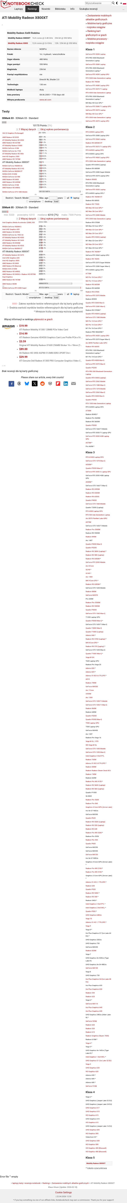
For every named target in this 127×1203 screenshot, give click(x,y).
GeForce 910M (91, 1086)
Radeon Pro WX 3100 (94, 872)
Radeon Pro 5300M (93, 603)
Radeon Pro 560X (92, 800)
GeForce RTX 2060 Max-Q (95, 392)
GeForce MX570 (92, 595)
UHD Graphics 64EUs (94, 915)
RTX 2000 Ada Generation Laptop (98, 219)
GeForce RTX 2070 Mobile (95, 295)
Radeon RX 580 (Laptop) (95, 555)
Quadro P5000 (91, 425)
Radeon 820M (91, 951)
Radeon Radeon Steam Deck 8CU (98, 770)
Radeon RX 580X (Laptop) (95, 551)
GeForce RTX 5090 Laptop (96, 54)
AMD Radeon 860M (9, 284)
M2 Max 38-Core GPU (94, 211)
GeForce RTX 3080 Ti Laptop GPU (98, 106)
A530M (88, 482)
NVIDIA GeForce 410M (10, 148)
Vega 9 (88, 926)
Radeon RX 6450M (93, 559)
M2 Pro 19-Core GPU (93, 281)
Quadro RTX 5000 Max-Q (95, 303)
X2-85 (88, 573)
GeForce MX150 (92, 854)
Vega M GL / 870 (92, 741)
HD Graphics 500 (92, 1144)
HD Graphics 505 (92, 1133)
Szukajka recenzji (88, 9)
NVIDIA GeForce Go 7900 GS (12, 235)
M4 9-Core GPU (91, 581)
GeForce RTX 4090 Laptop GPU (97, 74)
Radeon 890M (91, 537)
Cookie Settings (63, 1192)
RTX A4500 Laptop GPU (95, 150)
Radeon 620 (90, 1025)
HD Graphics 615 (92, 1115)
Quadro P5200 (91, 368)
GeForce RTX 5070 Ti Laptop (96, 89)
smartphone (33, 201)
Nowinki (46, 9)
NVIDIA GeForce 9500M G (11, 227)
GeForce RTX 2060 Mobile (95, 381)
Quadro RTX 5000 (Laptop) (96, 237)
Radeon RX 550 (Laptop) (95, 825)
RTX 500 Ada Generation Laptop (98, 515)
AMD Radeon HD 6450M (11, 182)
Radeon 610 (90, 1032)
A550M (88, 464)
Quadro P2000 (91, 716)
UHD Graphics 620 (93, 1068)
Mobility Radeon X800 (18, 43)
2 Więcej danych (26, 218)
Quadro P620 (91, 818)
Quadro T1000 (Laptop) (94, 632)
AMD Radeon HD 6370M (11, 143)
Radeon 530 (90, 993)
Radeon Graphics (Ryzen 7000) (97, 1036)
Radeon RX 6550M (93, 489)
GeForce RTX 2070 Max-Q (95, 364)
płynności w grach (43, 319)
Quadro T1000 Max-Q (94, 654)
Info (72, 9)
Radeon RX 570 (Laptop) (95, 646)
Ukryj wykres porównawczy (53, 129)
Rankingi (32, 9)
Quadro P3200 (91, 548)
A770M (88, 273)
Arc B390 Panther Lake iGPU (96, 343)
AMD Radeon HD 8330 (10, 137)
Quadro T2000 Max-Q (94, 628)
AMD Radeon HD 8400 (10, 180)
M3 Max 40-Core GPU (94, 208)
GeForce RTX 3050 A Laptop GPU (98, 472)
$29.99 (23, 356)
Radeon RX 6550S (92, 497)
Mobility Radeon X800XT (95, 1163)
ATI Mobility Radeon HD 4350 (13, 238)
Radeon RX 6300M (93, 584)
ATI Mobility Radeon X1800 (12, 146)
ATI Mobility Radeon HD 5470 (13, 255)
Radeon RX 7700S (92, 204)
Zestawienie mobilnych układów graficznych (70, 1183)
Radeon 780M (91, 683)
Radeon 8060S (91, 179)
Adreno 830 (90, 668)
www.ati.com (45, 99)
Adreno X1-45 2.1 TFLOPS (95, 882)
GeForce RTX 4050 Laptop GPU (97, 336)
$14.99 (23, 333)
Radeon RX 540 (91, 897)
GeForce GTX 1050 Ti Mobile (96, 701)
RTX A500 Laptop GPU (94, 511)
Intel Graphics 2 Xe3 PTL (95, 904)
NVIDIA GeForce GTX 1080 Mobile (14, 192)
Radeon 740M (91, 774)
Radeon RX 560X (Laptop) (95, 785)
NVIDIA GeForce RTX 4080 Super (14, 288)
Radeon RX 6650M (93, 284)
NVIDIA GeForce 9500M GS (12, 166)
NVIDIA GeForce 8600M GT (12, 171)
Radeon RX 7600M (93, 252)
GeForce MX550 (92, 686)
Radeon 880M (91, 591)
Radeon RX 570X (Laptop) (95, 639)
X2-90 (88, 570)
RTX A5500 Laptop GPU (95, 132)
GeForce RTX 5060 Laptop (96, 139)
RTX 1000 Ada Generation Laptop (98, 403)
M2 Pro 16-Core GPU (93, 325)
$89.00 (23, 349)
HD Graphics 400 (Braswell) (96, 1152)
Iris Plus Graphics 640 (94, 1011)
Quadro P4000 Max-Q (94, 544)
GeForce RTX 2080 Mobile (95, 215)
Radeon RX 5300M (93, 606)
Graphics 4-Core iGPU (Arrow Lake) (99, 807)
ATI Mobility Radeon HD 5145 (13, 169)
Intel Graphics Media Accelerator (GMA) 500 (18, 222)
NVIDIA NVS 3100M (9, 174)
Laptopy (18, 9)
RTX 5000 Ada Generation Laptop (98, 78)
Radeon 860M (91, 708)
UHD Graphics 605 (93, 1130)
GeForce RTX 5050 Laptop (96, 189)
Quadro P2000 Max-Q (94, 719)
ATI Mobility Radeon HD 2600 (13, 240)
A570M (88, 443)
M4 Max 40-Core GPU (94, 114)
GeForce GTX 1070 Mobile (96, 389)
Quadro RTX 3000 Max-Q (95, 396)
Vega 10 (89, 919)
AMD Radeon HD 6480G (11, 188)
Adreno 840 (90, 635)
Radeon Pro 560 (92, 803)
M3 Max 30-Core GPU (94, 233)
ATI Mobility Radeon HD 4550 (13, 140)
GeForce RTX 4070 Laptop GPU (97, 121)
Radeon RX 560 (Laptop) (95, 789)
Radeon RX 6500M (93, 493)
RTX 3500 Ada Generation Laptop (98, 117)
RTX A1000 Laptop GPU (95, 457)
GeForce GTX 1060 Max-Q (95, 613)
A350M (88, 694)
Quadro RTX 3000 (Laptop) (96, 378)
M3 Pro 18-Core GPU (93, 277)
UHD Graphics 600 (93, 1141)
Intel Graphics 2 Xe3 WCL (95, 908)
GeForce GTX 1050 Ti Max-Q (96, 705)
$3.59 (22, 341)
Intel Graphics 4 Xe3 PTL (95, 756)
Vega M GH (90, 657)
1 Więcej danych (26, 129)
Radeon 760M (91, 760)
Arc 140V (89, 577)
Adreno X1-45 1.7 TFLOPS (95, 922)
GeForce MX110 (92, 1004)
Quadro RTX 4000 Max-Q (95, 360)
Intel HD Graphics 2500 (10, 156)
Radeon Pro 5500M (93, 529)
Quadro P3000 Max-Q (94, 621)
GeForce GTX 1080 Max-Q (95, 385)
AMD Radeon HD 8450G (11, 232)
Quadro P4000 (91, 500)
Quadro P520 (91, 889)
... (123, 9)
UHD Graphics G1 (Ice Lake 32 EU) (99, 1061)
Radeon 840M (91, 767)
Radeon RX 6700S (92, 292)
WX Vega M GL (91, 745)
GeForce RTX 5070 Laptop (96, 110)
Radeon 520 (90, 1028)
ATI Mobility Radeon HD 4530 (13, 246)
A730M (88, 411)
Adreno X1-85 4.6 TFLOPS (95, 676)
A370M (88, 522)
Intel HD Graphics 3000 (10, 261)
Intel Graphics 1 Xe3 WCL (95, 1057)
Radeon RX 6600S (92, 347)
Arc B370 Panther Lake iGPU (96, 518)
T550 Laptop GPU (92, 723)
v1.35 (3, 366)
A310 (88, 679)
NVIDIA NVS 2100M (9, 269)
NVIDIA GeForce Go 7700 (11, 151)
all (66, 198)
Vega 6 (88, 1043)
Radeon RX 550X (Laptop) (95, 822)
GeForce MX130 (92, 968)
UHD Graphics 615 (93, 1111)
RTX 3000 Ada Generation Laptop (98, 161)
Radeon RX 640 (91, 829)
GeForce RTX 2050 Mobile (95, 562)
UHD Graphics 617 (93, 1108)
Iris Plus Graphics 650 (94, 989)
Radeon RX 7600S (92, 259)
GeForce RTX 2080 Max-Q (95, 306)
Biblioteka (60, 9)
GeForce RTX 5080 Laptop (96, 64)
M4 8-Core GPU (91, 643)
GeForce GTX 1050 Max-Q (95, 752)
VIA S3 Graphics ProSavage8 (13, 133)
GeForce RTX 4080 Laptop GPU (97, 85)
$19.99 (23, 325)
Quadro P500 (91, 911)
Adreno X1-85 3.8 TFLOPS (95, 763)
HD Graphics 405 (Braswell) (96, 1148)
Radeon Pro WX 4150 (94, 781)
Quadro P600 (91, 844)
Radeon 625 (90, 996)
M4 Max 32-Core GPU (94, 230)
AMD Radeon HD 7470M (11, 159)
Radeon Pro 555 (92, 840)
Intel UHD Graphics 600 (10, 258)
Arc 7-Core (90, 690)
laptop (74, 198)
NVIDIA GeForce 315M (10, 185)
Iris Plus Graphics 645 (94, 1007)
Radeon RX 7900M (93, 82)
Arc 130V (89, 697)
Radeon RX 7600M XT (94, 197)
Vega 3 (88, 1064)
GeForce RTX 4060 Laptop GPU (97, 157)
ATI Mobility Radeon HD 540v (13, 154)
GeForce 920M (91, 1021)
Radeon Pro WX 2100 (94, 868)
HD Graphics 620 (92, 1071)
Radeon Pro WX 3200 (94, 833)
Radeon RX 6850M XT (94, 143)
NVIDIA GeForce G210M (11, 177)
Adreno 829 (90, 672)
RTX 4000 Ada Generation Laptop (98, 93)
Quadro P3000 (91, 610)
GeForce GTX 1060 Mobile (96, 504)
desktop (47, 201)
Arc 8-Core (90, 566)
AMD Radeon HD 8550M (11, 243)
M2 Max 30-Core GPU (94, 244)
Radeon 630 (90, 886)
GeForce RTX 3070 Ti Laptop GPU (98, 147)
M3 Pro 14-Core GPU (93, 321)
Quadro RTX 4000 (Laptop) (96, 314)
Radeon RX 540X (92, 893)
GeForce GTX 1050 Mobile (96, 749)
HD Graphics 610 (92, 1122)
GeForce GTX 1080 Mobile (96, 317)
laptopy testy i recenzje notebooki (26, 1183)
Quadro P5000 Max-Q (94, 468)
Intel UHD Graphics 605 (10, 229)
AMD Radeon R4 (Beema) (11, 266)
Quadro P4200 (91, 400)
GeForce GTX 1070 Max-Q (95, 461)
